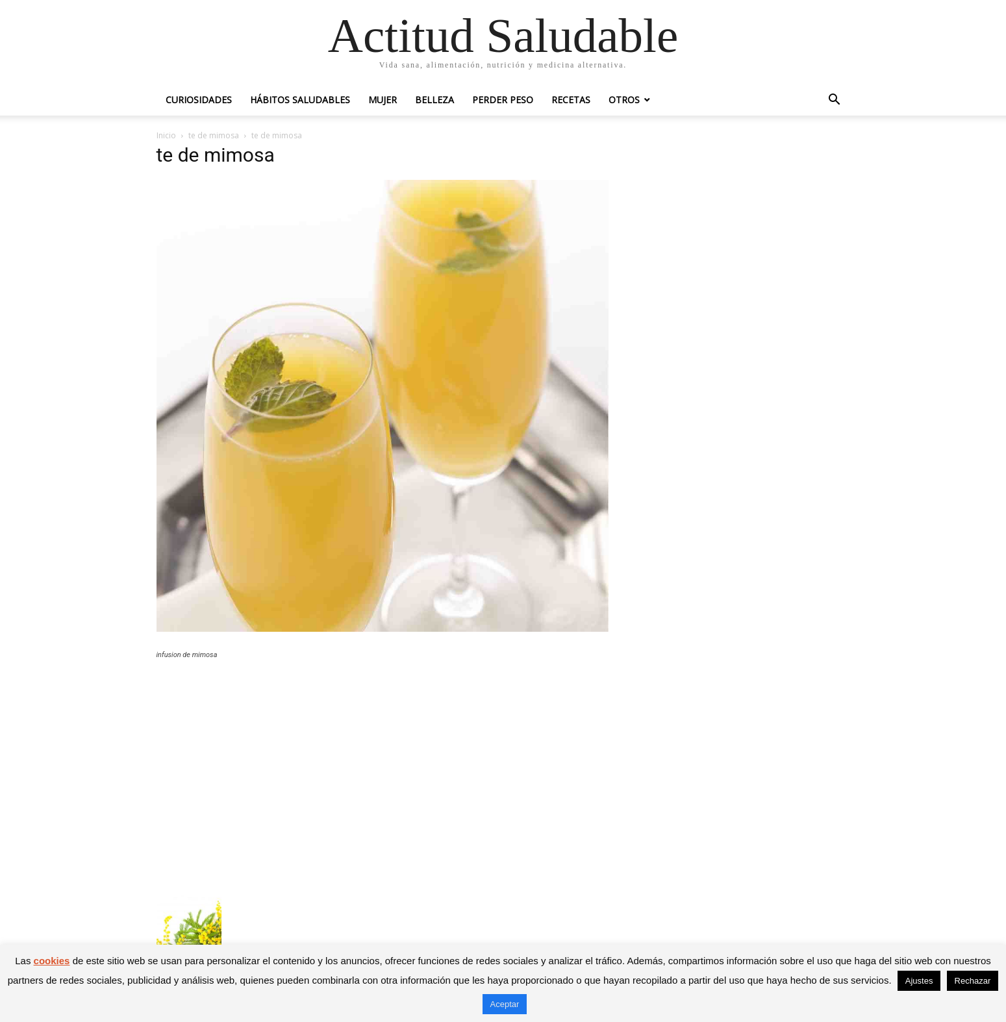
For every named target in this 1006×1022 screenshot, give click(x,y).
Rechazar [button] (973, 981)
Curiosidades (199, 99)
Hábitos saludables (300, 99)
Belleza (434, 99)
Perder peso (502, 99)
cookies (52, 960)
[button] (834, 101)
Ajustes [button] (919, 981)
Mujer (382, 99)
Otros (624, 99)
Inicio (166, 135)
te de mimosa (213, 135)
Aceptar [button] (505, 1004)
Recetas (570, 99)
